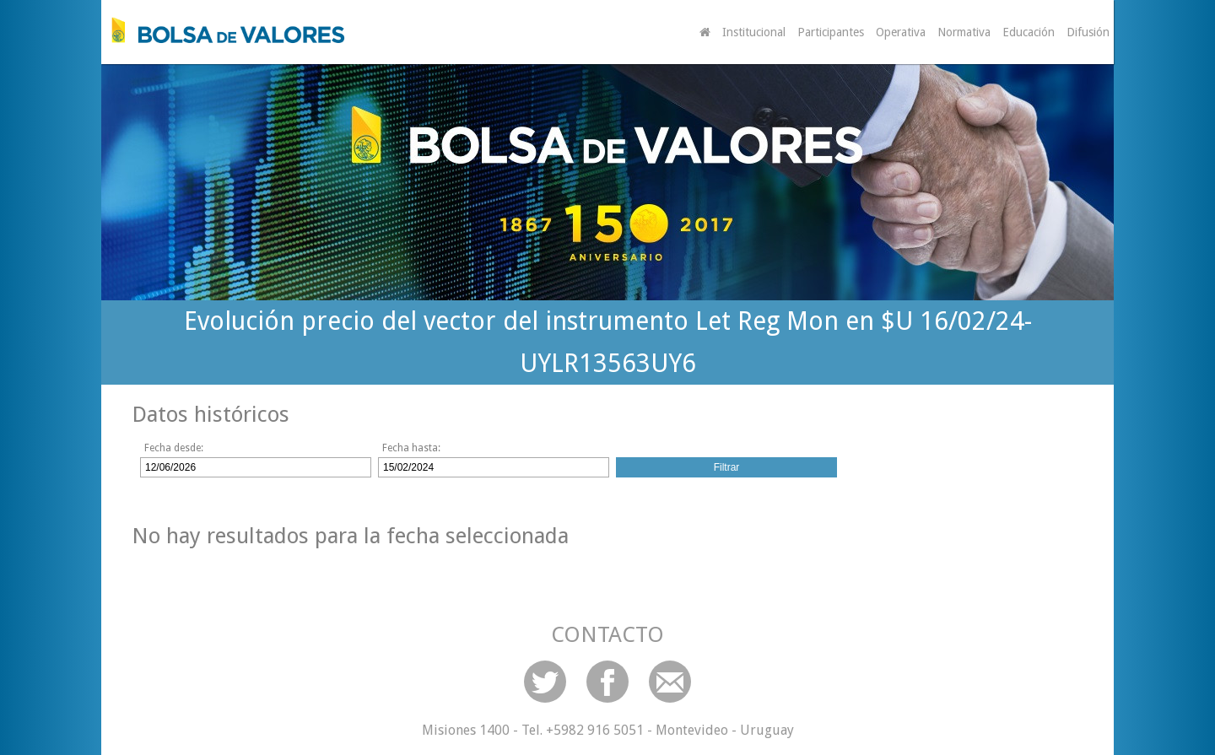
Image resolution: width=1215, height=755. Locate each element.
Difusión (1088, 32)
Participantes (830, 32)
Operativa (901, 32)
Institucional (754, 32)
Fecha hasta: (411, 448)
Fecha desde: (173, 448)
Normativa (964, 32)
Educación (1028, 32)
